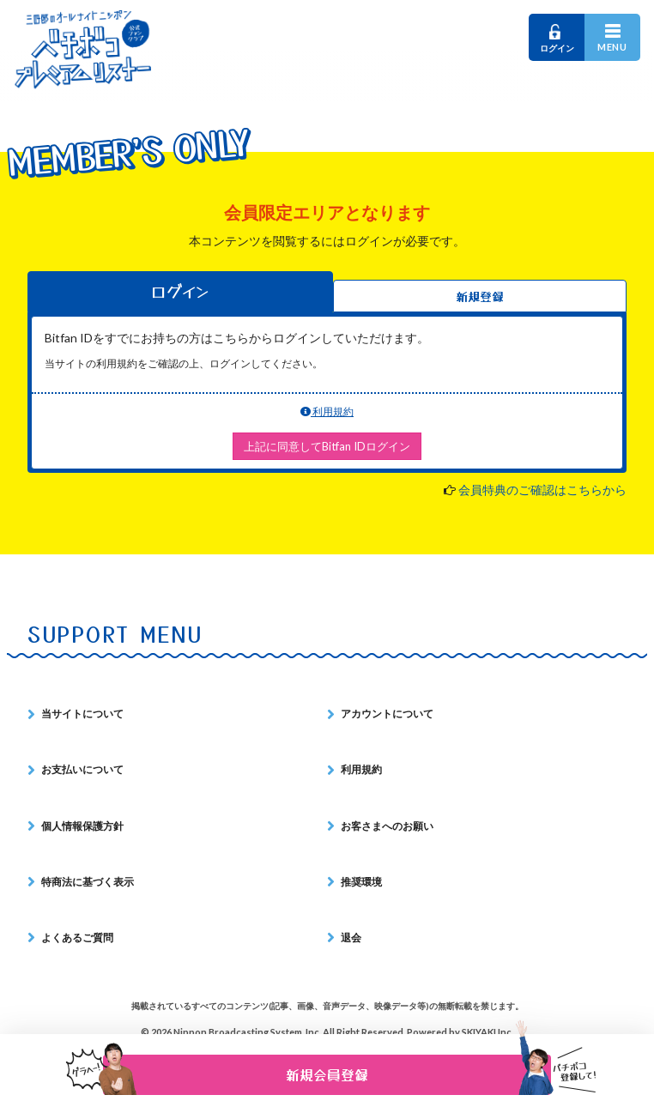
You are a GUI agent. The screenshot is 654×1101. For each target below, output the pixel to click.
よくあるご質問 (77, 937)
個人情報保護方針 (82, 826)
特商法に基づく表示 (87, 881)
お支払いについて (82, 769)
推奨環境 (361, 881)
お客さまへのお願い (387, 826)
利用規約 (327, 411)
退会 (351, 937)
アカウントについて (387, 713)
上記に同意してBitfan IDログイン (327, 446)
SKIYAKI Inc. (487, 1031)
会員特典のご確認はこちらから (542, 489)
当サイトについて (82, 713)
